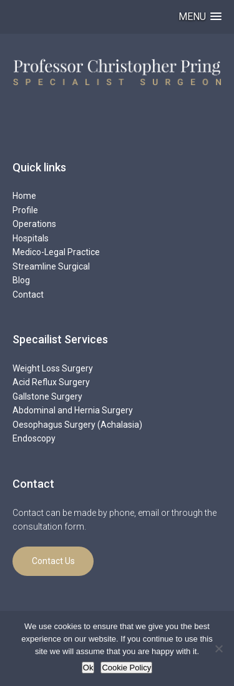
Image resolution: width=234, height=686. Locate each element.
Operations (34, 224)
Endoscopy (34, 438)
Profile (25, 210)
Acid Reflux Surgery (51, 382)
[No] (218, 648)
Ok (88, 667)
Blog (21, 280)
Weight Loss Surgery (52, 368)
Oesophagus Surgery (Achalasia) (77, 425)
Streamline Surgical (51, 266)
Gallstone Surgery (47, 396)
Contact (28, 295)
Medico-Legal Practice (56, 252)
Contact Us (53, 561)
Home (24, 196)
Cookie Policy (126, 667)
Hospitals (30, 238)
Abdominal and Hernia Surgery (72, 410)
